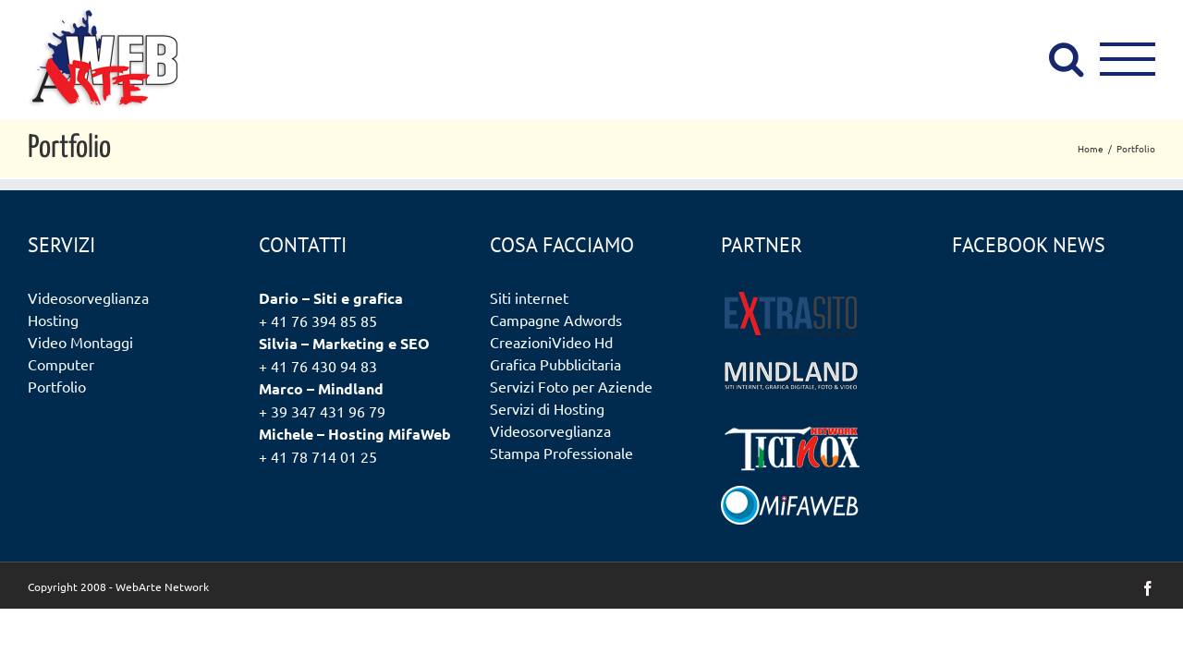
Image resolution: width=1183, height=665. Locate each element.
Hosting (53, 319)
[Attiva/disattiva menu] (1128, 59)
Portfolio (57, 386)
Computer (61, 364)
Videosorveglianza (88, 297)
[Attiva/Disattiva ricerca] (1066, 58)
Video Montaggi (80, 341)
